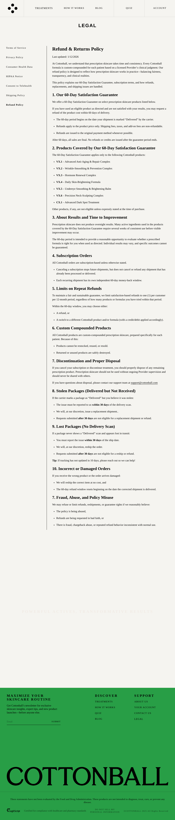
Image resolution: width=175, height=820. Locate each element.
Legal (138, 719)
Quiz (98, 713)
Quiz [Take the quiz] (129, 8)
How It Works (74, 8)
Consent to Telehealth (19, 86)
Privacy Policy (14, 57)
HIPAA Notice (14, 76)
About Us (141, 702)
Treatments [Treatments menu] (44, 8)
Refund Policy (15, 105)
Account (159, 8)
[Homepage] (11, 8)
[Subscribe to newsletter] (56, 721)
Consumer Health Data (19, 67)
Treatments (104, 702)
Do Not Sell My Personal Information (105, 810)
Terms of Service (16, 48)
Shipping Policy (15, 95)
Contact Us (142, 713)
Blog (99, 8)
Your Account (145, 707)
